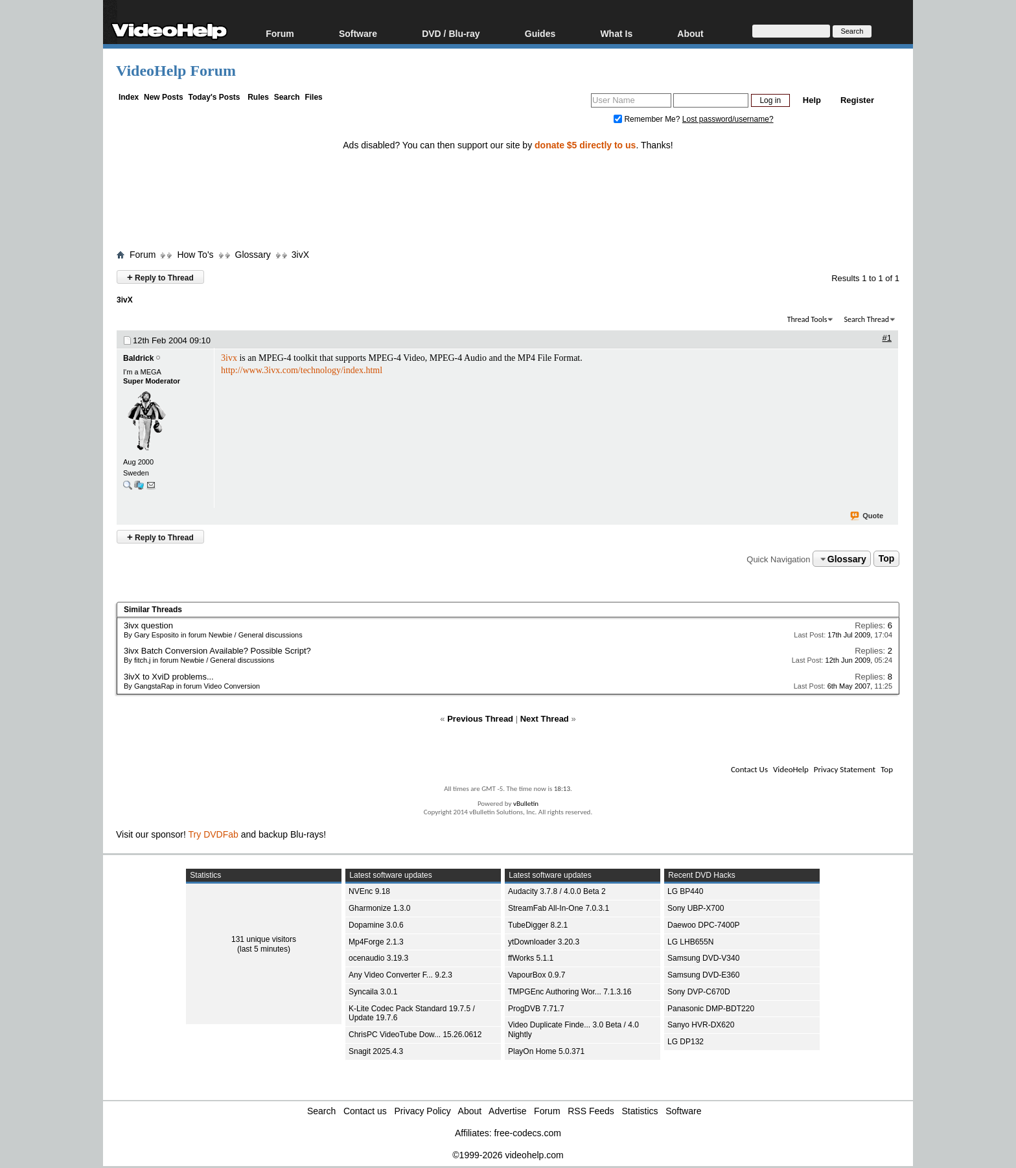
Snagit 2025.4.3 (376, 1051)
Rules (258, 97)
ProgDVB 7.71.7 (536, 1008)
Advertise (507, 1111)
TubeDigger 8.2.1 (538, 925)
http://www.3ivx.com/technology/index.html (301, 370)
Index (129, 97)
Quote (867, 516)
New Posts (163, 97)
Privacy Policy (423, 1111)
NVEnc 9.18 (369, 891)
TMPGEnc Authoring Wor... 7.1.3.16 (570, 991)
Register (857, 100)
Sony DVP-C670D (698, 991)
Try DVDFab (213, 834)
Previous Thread (480, 719)
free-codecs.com (527, 1133)
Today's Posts (214, 97)
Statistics (640, 1111)
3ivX (300, 254)
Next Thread (544, 719)
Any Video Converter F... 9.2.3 (400, 974)
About (690, 33)
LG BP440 (685, 891)
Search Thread (866, 319)
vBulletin (525, 803)
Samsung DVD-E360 (703, 974)
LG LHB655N (690, 941)
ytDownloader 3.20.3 (543, 941)
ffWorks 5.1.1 (530, 958)
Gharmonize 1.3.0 (379, 908)
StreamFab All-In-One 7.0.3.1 (558, 908)
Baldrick (138, 358)
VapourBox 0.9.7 (537, 974)
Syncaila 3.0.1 (373, 991)
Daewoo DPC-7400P (703, 925)
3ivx (229, 358)
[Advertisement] (508, 190)
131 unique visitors (263, 939)
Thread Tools (807, 319)
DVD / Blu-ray (450, 33)
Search (287, 97)
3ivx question (148, 625)
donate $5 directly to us (585, 145)
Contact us (365, 1111)
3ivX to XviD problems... (169, 676)
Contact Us (749, 769)
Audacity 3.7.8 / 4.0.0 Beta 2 (557, 891)
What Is (616, 33)
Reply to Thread (160, 276)
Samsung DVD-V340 (703, 958)
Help (812, 100)
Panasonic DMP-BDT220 (710, 1008)
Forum (280, 33)
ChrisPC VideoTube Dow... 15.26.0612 (415, 1034)
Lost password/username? (728, 119)
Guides (540, 33)
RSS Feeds (591, 1111)
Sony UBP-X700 (695, 908)
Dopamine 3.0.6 (376, 925)
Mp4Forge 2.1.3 (376, 941)
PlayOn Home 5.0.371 (546, 1051)
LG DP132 (685, 1041)
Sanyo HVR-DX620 (700, 1024)
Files (313, 97)
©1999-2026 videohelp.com (507, 1155)
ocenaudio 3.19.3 (378, 958)
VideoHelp (791, 769)
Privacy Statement (844, 769)
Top (887, 559)
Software (358, 33)
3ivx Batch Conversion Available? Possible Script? (217, 651)
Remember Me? (648, 119)
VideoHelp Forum (176, 70)
